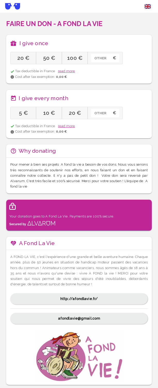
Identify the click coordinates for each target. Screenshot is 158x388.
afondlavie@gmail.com (79, 318)
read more (66, 71)
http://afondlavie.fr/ (79, 299)
